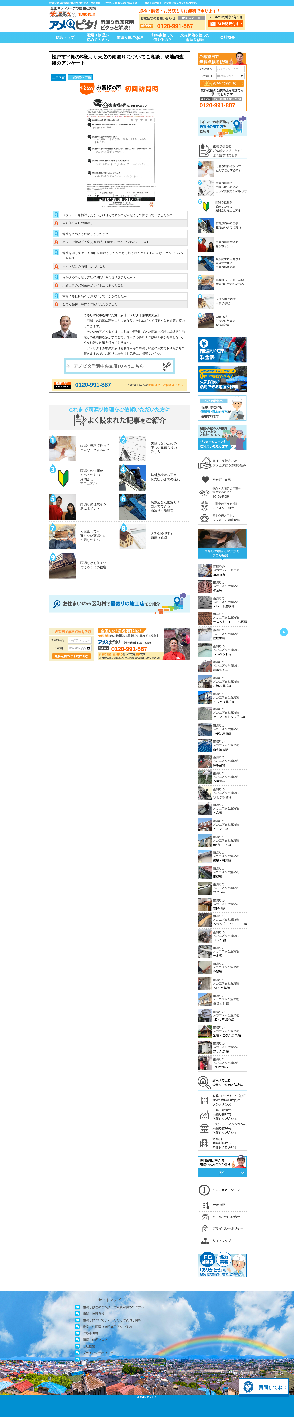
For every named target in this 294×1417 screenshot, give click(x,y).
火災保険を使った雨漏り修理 (195, 37)
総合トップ (65, 37)
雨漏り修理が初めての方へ (98, 37)
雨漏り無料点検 (93, 1313)
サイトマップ (92, 1359)
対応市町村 (90, 1333)
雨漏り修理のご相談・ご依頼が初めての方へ (113, 1307)
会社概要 (227, 37)
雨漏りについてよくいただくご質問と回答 (112, 1320)
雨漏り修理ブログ (95, 1339)
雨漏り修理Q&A (130, 37)
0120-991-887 (93, 384)
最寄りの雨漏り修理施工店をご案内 (107, 1326)
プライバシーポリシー (98, 1352)
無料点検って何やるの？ (162, 37)
